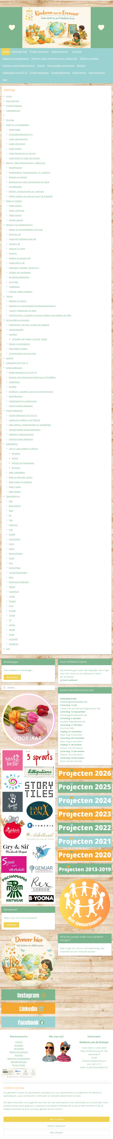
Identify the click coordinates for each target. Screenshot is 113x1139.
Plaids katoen (15, 215)
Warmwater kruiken (18, 348)
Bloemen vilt (15, 234)
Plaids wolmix (15, 205)
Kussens (13, 253)
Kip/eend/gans (16, 553)
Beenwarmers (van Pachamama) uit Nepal (29, 182)
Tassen (41, 65)
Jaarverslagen (7, 1104)
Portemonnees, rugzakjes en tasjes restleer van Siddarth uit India (40, 315)
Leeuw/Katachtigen (18, 572)
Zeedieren (13, 644)
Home (6, 51)
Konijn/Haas (14, 567)
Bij (10, 515)
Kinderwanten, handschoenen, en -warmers (29, 172)
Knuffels (12, 386)
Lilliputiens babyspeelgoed (21, 434)
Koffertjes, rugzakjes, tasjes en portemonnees (31, 391)
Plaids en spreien (89, 58)
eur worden (12, 1101)
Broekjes (16, 453)
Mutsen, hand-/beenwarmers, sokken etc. (54, 58)
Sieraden (13, 334)
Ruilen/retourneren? (18, 1052)
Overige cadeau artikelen (20, 291)
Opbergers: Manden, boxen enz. (24, 267)
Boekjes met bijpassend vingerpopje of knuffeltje (32, 377)
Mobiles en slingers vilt (19, 258)
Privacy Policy (18, 1065)
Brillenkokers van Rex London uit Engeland (29, 324)
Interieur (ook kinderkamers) (19, 65)
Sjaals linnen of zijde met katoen (24, 158)
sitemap (50, 1134)
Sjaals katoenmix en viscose (22, 153)
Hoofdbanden (15, 186)
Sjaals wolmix (15, 148)
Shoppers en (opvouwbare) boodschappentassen (32, 305)
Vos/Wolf (13, 639)
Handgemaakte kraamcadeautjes (24, 429)
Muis (11, 577)
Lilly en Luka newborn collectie (23, 448)
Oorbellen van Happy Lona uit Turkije (29, 339)
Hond (11, 544)
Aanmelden (11, 924)
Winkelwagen (12, 677)
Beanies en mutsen (18, 177)
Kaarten (81, 65)
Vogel (11, 634)
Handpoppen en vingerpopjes (23, 401)
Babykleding (79, 72)
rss (56, 1134)
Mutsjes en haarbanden (23, 463)
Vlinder (12, 629)
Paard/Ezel (14, 591)
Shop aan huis (19, 51)
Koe (11, 563)
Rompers (16, 467)
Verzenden (19, 1048)
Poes (11, 605)
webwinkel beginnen (67, 1134)
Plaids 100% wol (16, 210)
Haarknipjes (14, 382)
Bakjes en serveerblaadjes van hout (26, 229)
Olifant (12, 586)
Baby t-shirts (15, 486)
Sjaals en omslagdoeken (16, 58)
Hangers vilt (14, 244)
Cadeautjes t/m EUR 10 (15, 72)
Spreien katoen (16, 220)
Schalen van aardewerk (20, 272)
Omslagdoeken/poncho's (21, 134)
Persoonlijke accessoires (60, 65)
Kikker (12, 548)
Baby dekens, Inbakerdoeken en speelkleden (30, 425)
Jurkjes (15, 458)
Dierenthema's (97, 72)
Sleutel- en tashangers (19, 344)
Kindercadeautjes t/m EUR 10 (23, 372)
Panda (12, 596)
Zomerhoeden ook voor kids (22, 353)
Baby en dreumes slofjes (21, 477)
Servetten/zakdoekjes (19, 277)
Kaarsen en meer (17, 248)
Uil (10, 620)
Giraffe (12, 534)
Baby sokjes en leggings (20, 482)
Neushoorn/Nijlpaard (19, 582)
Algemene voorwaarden (18, 1058)
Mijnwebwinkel (93, 1134)
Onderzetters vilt (17, 262)
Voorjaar (77, 51)
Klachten (19, 1055)
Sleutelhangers (16, 396)
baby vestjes (15, 491)
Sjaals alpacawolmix (18, 139)
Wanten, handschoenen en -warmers (26, 191)
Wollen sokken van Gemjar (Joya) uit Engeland (31, 196)
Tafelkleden (14, 286)
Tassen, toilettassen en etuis (22, 310)
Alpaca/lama (15, 505)
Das (11, 520)
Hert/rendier (14, 539)
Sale (5, 79)
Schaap (12, 610)
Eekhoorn (13, 525)
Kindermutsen (15, 167)
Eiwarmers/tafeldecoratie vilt (22, 239)
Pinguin (12, 601)
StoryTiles (13, 282)
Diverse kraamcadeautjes (21, 439)
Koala (11, 558)
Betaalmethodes (19, 1061)
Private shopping (39, 51)
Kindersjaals (14, 129)
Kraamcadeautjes (60, 72)
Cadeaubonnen (59, 51)
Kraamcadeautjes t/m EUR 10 (23, 415)
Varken (12, 625)
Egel (11, 529)
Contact (19, 1042)
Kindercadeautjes (39, 72)
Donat (4, 1101)
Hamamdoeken (16, 329)
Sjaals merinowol (17, 144)
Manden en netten (17, 301)
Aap (11, 501)
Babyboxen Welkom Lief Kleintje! (24, 420)
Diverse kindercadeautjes (21, 405)
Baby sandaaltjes (17, 472)
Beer (11, 510)
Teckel (12, 615)
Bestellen (18, 1045)
